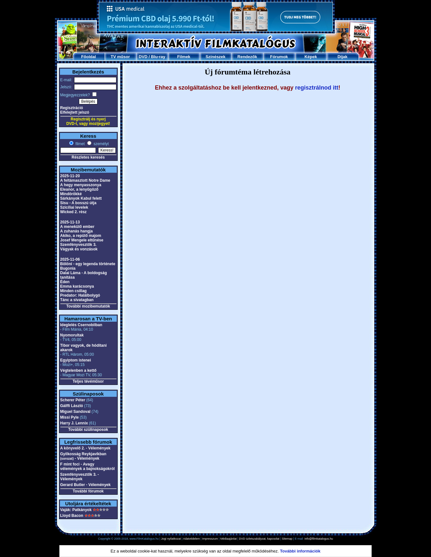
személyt (100, 144)
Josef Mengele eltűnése (82, 240)
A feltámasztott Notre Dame (85, 180)
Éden (65, 282)
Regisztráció (71, 108)
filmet (79, 144)
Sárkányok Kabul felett (81, 198)
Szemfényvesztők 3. (78, 244)
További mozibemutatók (88, 306)
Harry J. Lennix (74, 423)
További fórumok (88, 491)
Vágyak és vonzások (79, 249)
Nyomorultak (72, 335)
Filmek (183, 56)
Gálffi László (71, 406)
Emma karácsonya (77, 286)
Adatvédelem (191, 538)
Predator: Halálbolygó (80, 295)
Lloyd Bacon (71, 515)
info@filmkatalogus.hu (319, 538)
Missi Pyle (69, 417)
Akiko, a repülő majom (80, 235)
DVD (143, 56)
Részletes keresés (88, 157)
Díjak (342, 56)
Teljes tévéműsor (88, 381)
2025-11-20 (70, 176)
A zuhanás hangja (76, 231)
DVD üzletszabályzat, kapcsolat (259, 538)
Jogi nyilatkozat (171, 538)
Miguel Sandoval (75, 411)
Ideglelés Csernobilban (81, 325)
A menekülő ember (77, 226)
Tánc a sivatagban (77, 300)
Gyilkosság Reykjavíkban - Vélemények (83, 456)
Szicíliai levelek (74, 207)
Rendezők (247, 56)
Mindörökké (71, 194)
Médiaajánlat (228, 538)
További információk (300, 551)
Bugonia (68, 268)
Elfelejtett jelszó (74, 112)
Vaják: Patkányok (76, 510)
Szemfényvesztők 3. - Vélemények (79, 476)
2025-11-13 (70, 222)
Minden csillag (73, 291)
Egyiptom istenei (75, 360)
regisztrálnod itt (316, 87)
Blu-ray (158, 56)
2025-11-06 (70, 259)
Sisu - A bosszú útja (78, 203)
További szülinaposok (88, 429)
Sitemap (287, 538)
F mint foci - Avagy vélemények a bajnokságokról (87, 466)
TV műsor (120, 56)
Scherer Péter (72, 400)
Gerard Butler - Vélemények (85, 485)
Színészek (215, 56)
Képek (310, 56)
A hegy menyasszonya (80, 185)
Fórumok (279, 56)
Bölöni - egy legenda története (87, 264)
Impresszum (210, 538)
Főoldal (88, 56)
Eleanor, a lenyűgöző (79, 189)
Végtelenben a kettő (78, 370)
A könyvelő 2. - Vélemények (85, 448)
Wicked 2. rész (73, 212)
